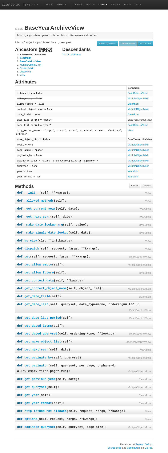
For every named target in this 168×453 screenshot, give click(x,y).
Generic (78, 4)
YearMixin (25, 57)
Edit (127, 4)
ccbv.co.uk (11, 4)
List (138, 4)
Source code (145, 43)
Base (90, 4)
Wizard (49, 4)
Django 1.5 (30, 4)
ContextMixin (27, 68)
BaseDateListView (30, 61)
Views (61, 4)
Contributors (133, 447)
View (22, 75)
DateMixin (25, 71)
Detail (115, 4)
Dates (103, 4)
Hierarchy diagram (107, 43)
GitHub (148, 447)
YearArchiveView (71, 54)
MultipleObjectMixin (30, 64)
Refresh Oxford (143, 444)
